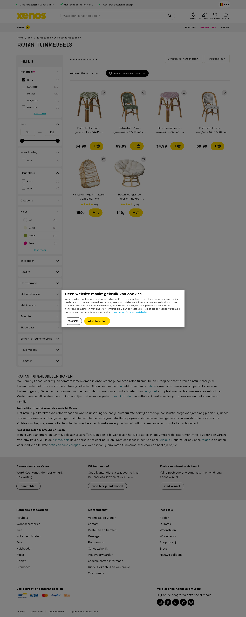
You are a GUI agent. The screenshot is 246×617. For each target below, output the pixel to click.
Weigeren (73, 320)
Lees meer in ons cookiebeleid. (131, 311)
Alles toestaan (97, 320)
